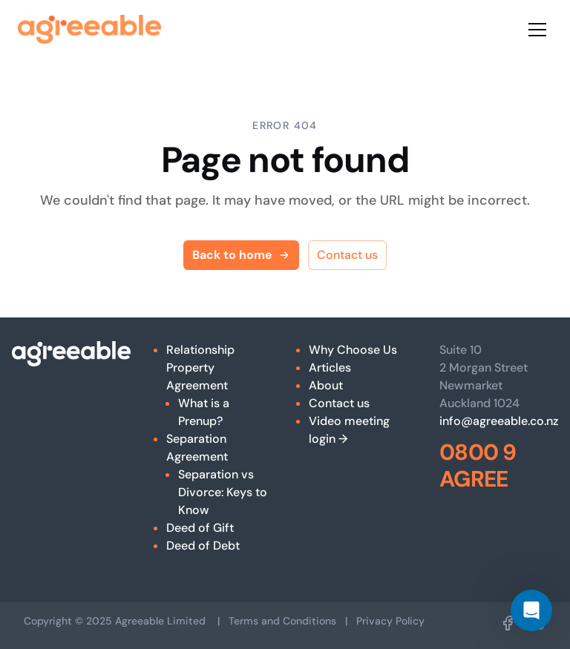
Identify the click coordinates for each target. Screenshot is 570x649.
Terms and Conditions (282, 620)
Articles (330, 367)
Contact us (347, 255)
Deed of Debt (203, 545)
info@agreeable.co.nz (498, 421)
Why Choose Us (353, 350)
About (326, 385)
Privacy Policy (390, 620)
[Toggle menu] (537, 29)
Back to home (241, 255)
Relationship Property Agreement (200, 367)
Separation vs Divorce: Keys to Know (222, 492)
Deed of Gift (200, 528)
